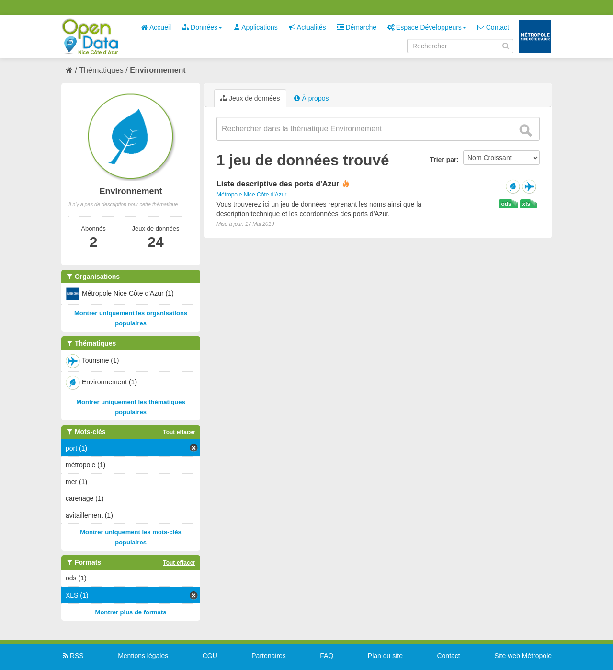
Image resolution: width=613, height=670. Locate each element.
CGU (210, 655)
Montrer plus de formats (131, 612)
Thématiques (101, 70)
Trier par (443, 159)
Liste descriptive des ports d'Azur (277, 184)
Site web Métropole (523, 655)
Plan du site (385, 655)
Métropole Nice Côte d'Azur (251, 194)
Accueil (156, 27)
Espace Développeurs (426, 27)
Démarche (356, 27)
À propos (311, 98)
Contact (493, 27)
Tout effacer (179, 432)
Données (202, 27)
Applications (255, 27)
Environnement (157, 70)
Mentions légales (143, 655)
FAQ (326, 655)
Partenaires (268, 655)
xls (526, 203)
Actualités (307, 27)
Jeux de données (250, 98)
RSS (72, 655)
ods (506, 203)
